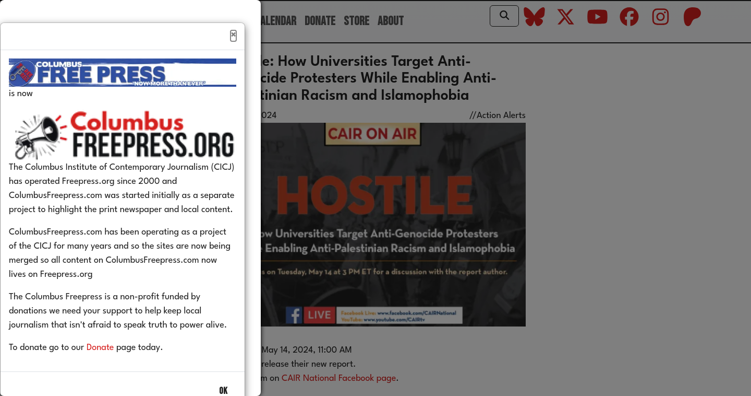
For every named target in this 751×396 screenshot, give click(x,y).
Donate (116, 370)
